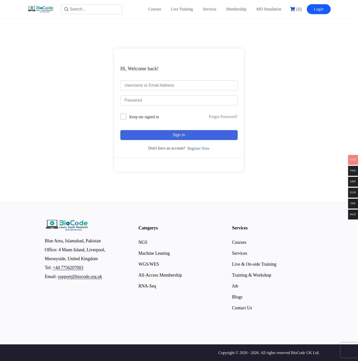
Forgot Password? (223, 116)
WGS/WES (148, 264)
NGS (142, 242)
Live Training (182, 9)
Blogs (237, 296)
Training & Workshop (251, 275)
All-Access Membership (160, 275)
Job (235, 286)
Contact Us (242, 307)
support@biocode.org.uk (80, 276)
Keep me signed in (144, 117)
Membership (236, 9)
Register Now (198, 148)
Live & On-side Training (254, 264)
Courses (154, 9)
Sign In (179, 135)
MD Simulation (268, 9)
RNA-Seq (147, 286)
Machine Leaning (154, 253)
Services (209, 9)
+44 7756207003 (68, 267)
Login (318, 9)
